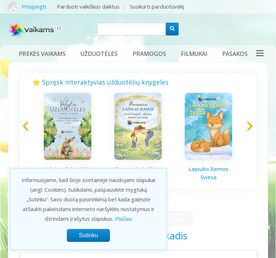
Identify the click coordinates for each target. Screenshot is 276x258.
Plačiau (123, 218)
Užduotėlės (99, 54)
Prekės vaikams (42, 54)
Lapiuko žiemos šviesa (209, 173)
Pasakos (235, 54)
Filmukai (194, 54)
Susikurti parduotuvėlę (157, 6)
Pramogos (149, 54)
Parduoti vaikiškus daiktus (88, 6)
